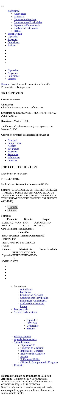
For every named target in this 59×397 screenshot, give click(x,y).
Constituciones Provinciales (28, 22)
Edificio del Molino (30, 359)
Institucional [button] (14, 11)
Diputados (13, 36)
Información (14, 157)
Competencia (14, 143)
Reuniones (13, 154)
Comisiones (14, 42)
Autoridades (20, 13)
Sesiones (12, 45)
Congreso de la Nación (31, 348)
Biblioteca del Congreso (32, 353)
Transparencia (15, 33)
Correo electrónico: (11, 134)
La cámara (19, 16)
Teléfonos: (6, 126)
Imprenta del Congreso (32, 350)
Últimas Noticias (22, 336)
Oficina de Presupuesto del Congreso (39, 362)
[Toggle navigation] (2, 6)
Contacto (12, 160)
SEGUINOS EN (9, 261)
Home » (5, 84)
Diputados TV (27, 345)
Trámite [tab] (12, 210)
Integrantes (13, 148)
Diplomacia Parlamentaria (27, 25)
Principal (12, 140)
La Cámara (25, 292)
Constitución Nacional (25, 19)
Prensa (17, 31)
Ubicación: (7, 104)
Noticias (12, 145)
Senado (24, 356)
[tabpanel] (29, 220)
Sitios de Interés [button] (22, 342)
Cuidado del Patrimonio (26, 28)
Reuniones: (7, 121)
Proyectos (12, 39)
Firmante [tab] (13, 207)
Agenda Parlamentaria (25, 339)
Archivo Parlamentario (25, 312)
